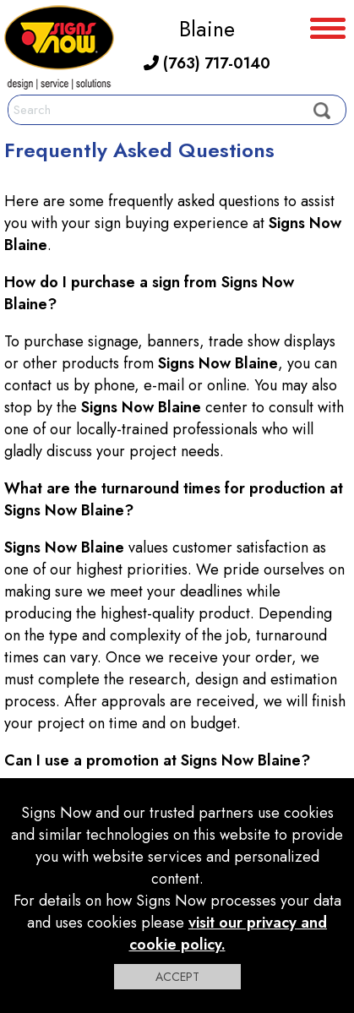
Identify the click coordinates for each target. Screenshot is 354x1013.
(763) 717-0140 (207, 63)
